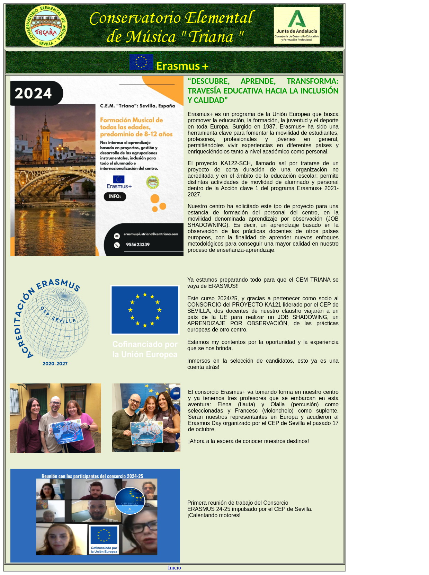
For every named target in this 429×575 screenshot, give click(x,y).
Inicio (174, 567)
